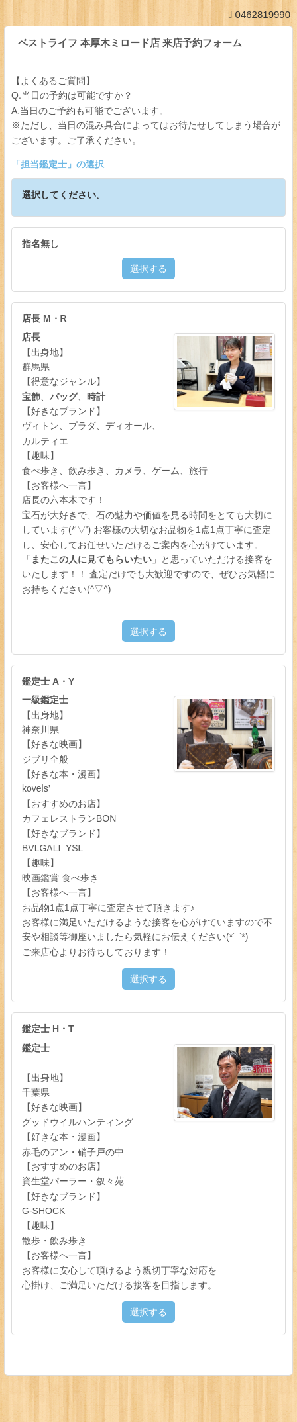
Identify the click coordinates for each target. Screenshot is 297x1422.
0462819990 (259, 14)
